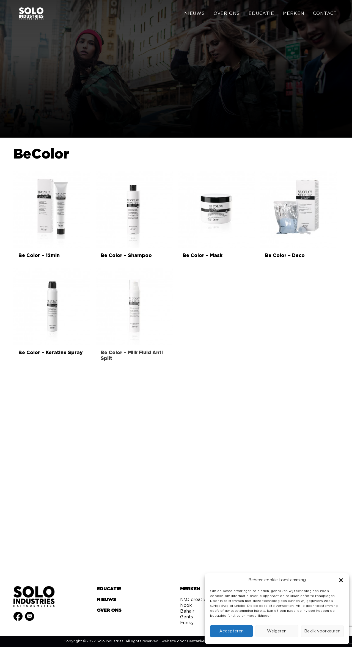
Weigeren (277, 631)
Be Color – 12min (39, 255)
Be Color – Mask (202, 255)
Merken (293, 14)
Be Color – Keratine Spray (50, 352)
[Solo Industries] (27, 14)
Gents (186, 617)
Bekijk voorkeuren (322, 631)
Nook (186, 605)
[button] (341, 580)
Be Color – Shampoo (126, 255)
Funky (187, 623)
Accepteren (231, 631)
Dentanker (196, 641)
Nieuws (194, 14)
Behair (187, 611)
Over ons (227, 14)
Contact (325, 14)
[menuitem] (196, 14)
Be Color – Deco (285, 255)
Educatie (261, 14)
